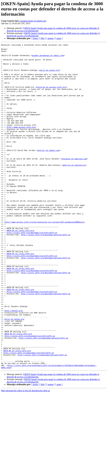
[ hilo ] (43, 38)
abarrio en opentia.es (74, 189)
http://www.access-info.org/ (21, 144)
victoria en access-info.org (51, 96)
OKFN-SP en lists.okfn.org (20, 268)
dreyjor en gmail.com (48, 172)
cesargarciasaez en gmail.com (32, 21)
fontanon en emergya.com (74, 182)
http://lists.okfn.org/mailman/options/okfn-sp (45, 273)
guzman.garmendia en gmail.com (48, 58)
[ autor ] (59, 38)
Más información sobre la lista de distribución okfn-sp (25, 455)
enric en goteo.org (49, 75)
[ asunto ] (50, 38)
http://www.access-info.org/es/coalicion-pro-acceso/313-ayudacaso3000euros (44, 258)
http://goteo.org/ (13, 364)
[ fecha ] (35, 38)
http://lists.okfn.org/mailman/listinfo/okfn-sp (32, 270)
